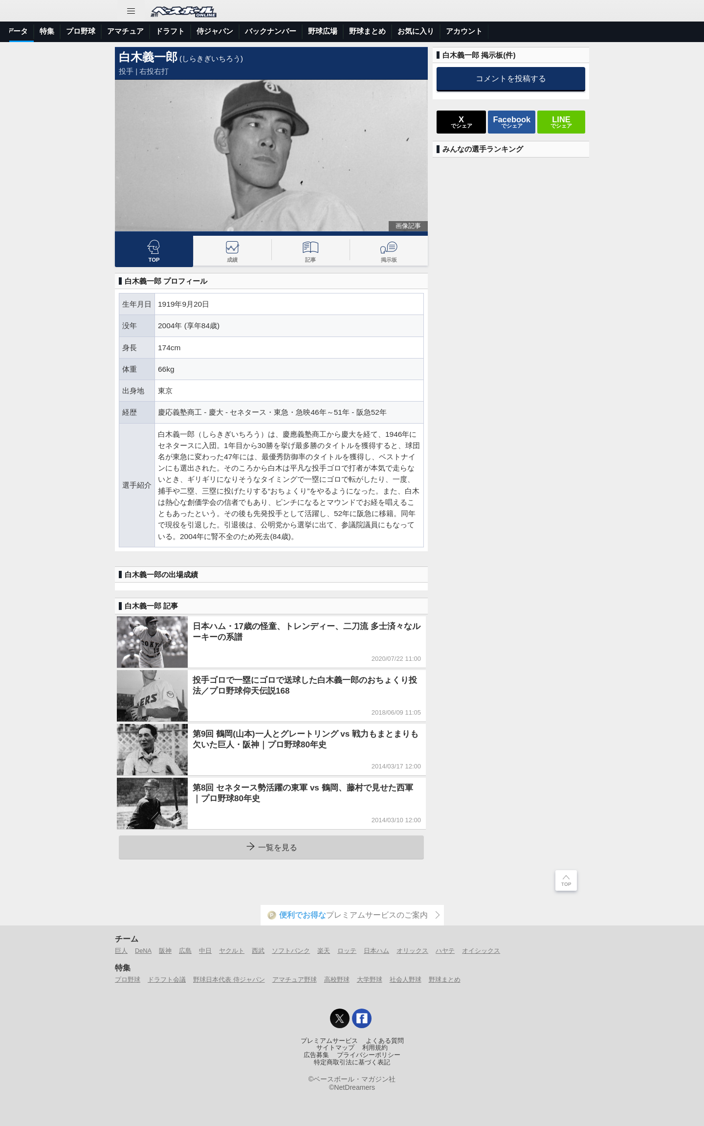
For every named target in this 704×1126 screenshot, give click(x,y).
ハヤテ (445, 950)
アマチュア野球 (294, 979)
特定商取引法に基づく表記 (352, 1062)
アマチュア (294, 31)
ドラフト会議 (167, 979)
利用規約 (375, 1047)
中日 (205, 950)
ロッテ (346, 950)
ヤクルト (231, 950)
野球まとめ (536, 31)
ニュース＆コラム (78, 31)
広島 (185, 950)
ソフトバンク (291, 950)
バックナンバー (439, 31)
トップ (26, 31)
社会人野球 (405, 979)
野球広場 (491, 31)
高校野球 (337, 979)
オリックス (412, 950)
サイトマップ (335, 1047)
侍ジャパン (384, 31)
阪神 (165, 950)
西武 (258, 950)
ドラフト (339, 31)
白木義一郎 (148, 57)
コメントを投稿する (511, 78)
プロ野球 (249, 31)
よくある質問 (385, 1040)
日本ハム (376, 950)
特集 (216, 31)
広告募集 (316, 1055)
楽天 (323, 950)
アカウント (633, 31)
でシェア (461, 122)
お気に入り (585, 31)
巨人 (121, 950)
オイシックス (481, 950)
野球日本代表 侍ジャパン (229, 979)
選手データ (178, 31)
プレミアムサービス (329, 1040)
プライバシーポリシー (368, 1055)
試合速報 (134, 31)
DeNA (143, 950)
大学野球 (369, 979)
